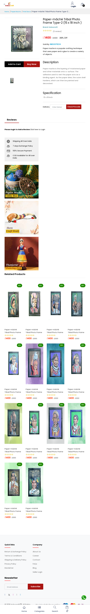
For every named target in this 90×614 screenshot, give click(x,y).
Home (7, 12)
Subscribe (35, 586)
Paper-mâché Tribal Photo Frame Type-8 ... (55, 391)
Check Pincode (73, 107)
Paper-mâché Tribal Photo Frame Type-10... (13, 451)
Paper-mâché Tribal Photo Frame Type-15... (13, 510)
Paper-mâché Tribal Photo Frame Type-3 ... (34, 331)
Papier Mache (16, 12)
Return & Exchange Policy (15, 551)
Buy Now (31, 64)
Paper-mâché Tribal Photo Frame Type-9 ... (76, 391)
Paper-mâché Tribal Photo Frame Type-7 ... (34, 391)
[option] (22, 38)
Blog (34, 568)
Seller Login (37, 572)
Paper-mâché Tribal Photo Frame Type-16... (76, 451)
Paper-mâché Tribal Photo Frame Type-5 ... (55, 331)
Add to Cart (14, 64)
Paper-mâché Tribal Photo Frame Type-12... (34, 510)
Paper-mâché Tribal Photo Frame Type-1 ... (13, 331)
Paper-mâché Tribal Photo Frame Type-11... (34, 451)
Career (36, 556)
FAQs (35, 564)
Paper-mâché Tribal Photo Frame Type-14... (55, 451)
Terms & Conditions (13, 556)
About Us (37, 551)
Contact (36, 560)
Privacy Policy (10, 564)
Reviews (12, 119)
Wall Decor (27, 12)
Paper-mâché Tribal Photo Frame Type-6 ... (13, 391)
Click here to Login (37, 129)
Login (73, 6)
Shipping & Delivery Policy (15, 560)
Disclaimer (9, 568)
